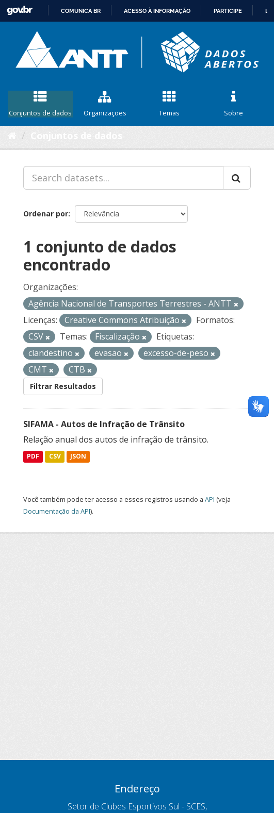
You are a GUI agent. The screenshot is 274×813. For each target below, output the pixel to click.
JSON (78, 456)
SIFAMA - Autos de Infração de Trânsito (104, 424)
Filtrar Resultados (63, 386)
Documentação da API (56, 511)
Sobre (233, 104)
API (210, 499)
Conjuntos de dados (40, 104)
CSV (55, 456)
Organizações (105, 104)
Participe (228, 10)
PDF (33, 456)
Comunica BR (81, 10)
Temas (169, 104)
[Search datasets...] (123, 178)
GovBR (20, 10)
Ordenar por (45, 213)
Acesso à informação (157, 10)
